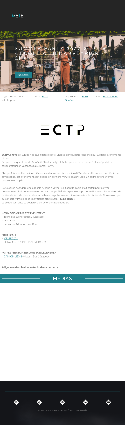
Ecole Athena (110, 96)
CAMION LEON (13, 256)
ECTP (45, 96)
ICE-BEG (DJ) (11, 238)
